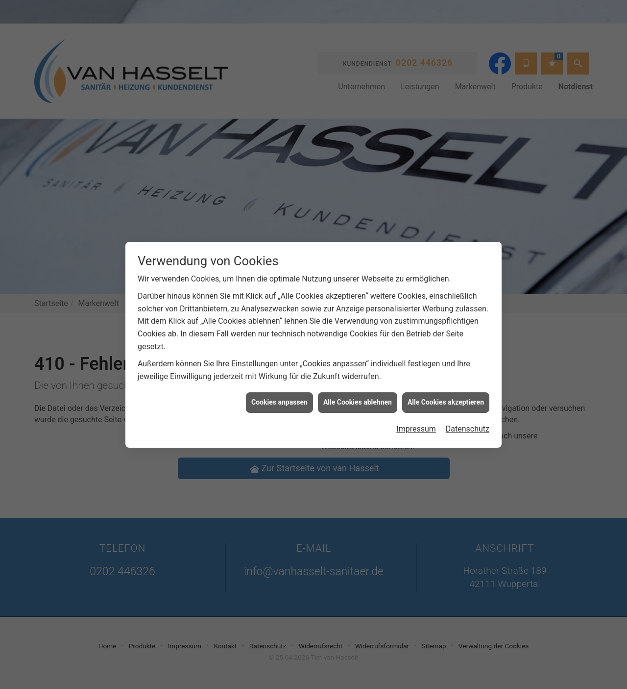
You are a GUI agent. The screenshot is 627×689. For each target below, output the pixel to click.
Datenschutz (467, 422)
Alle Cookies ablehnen (357, 396)
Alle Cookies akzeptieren (446, 396)
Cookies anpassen (279, 396)
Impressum (416, 422)
